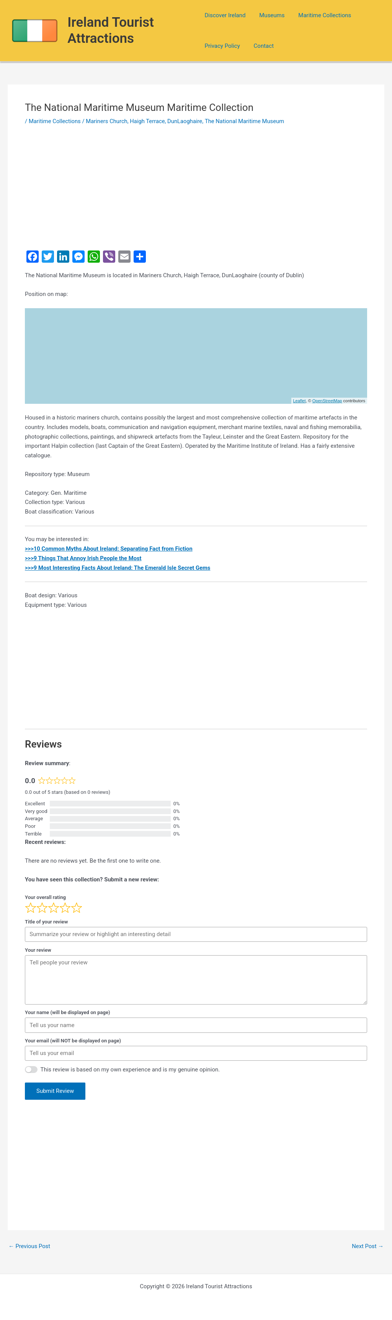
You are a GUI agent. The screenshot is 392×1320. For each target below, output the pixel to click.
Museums (269, 15)
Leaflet (299, 400)
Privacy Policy (222, 45)
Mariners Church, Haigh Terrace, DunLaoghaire (146, 121)
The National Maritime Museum (247, 121)
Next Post (367, 1246)
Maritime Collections (320, 15)
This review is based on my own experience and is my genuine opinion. (130, 1069)
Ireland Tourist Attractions (111, 30)
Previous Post (29, 1246)
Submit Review (55, 1091)
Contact (261, 45)
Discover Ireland (224, 15)
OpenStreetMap (327, 400)
